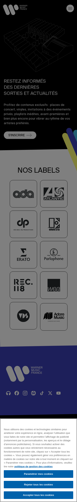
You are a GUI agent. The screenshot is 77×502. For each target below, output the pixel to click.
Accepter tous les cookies (38, 495)
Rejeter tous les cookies (38, 484)
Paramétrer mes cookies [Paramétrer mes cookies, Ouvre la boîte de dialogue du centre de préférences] (38, 473)
